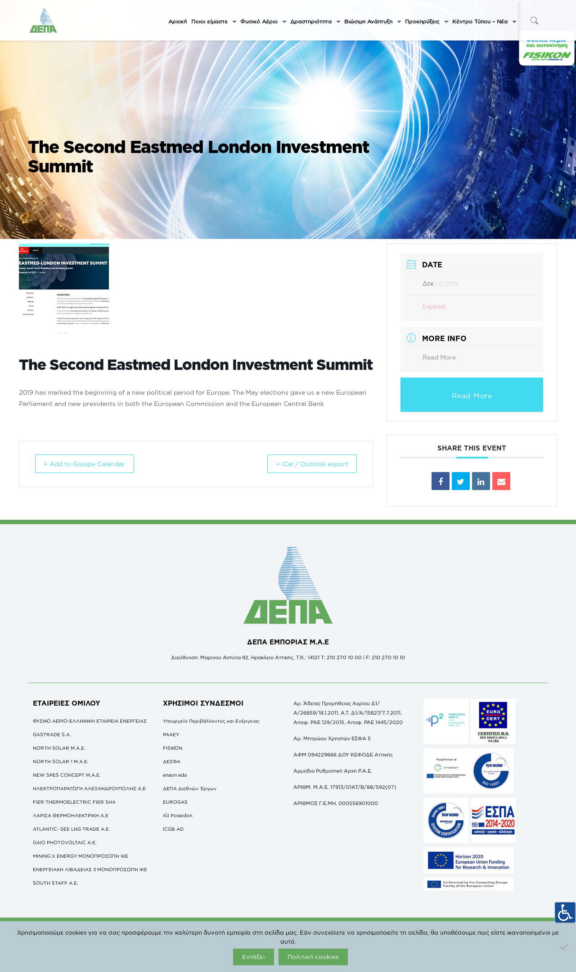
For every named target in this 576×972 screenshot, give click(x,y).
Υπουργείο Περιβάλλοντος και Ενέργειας (211, 721)
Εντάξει (253, 957)
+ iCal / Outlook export (304, 464)
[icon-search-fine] (534, 20)
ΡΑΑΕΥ (171, 734)
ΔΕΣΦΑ (171, 761)
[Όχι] (564, 946)
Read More (439, 357)
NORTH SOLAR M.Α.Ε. (59, 748)
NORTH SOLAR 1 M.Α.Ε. (61, 761)
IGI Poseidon (177, 815)
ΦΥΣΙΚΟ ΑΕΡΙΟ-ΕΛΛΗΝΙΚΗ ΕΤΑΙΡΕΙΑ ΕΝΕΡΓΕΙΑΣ (90, 721)
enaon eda (175, 775)
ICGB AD (173, 829)
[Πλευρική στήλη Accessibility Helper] (565, 909)
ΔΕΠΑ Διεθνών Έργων (189, 788)
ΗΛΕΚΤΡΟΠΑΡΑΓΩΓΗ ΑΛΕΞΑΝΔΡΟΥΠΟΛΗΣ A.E (89, 788)
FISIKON (172, 748)
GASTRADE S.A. (52, 734)
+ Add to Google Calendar (93, 464)
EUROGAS (175, 802)
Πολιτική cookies (313, 957)
